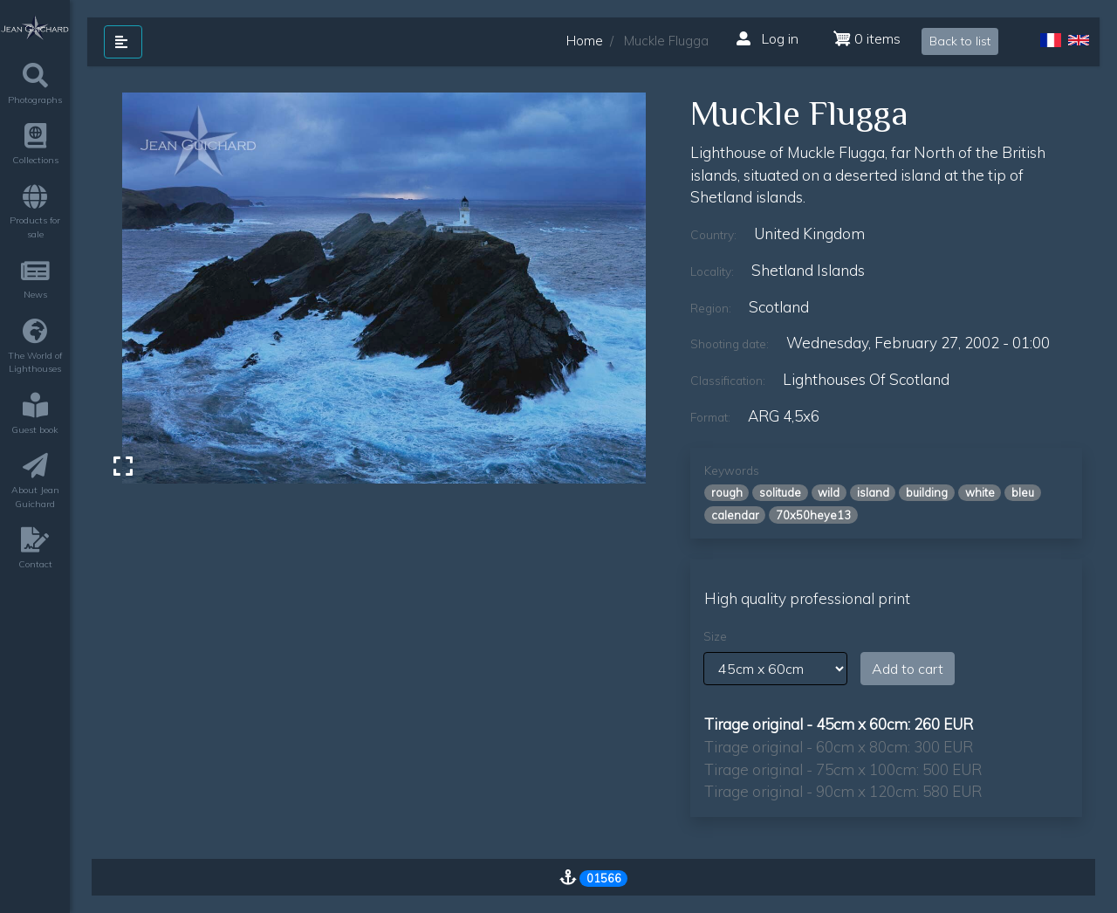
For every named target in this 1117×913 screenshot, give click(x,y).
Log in (767, 38)
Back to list (959, 41)
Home (584, 40)
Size (715, 636)
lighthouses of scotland (866, 379)
